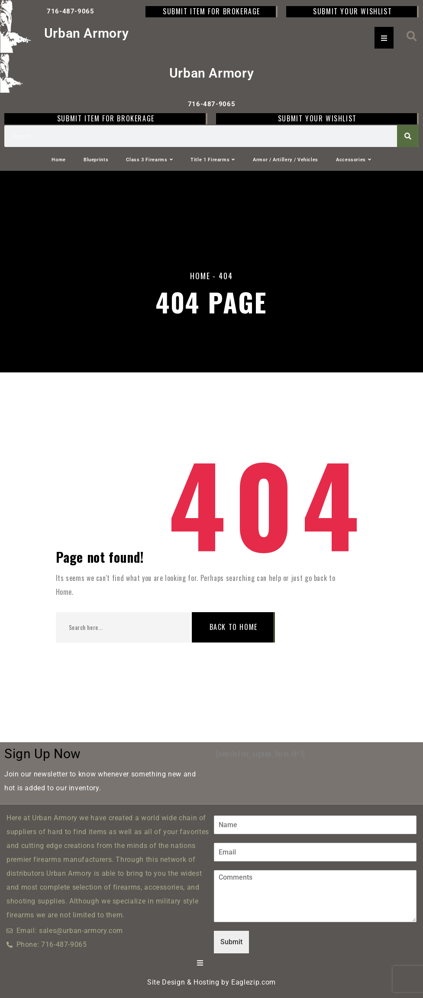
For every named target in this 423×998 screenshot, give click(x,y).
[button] (411, 36)
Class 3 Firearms (149, 160)
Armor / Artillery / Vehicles (285, 160)
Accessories (353, 160)
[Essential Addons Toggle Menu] (384, 38)
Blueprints (96, 160)
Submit (231, 942)
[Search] (408, 136)
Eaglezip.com (253, 982)
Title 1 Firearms (213, 160)
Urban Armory (86, 33)
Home (59, 160)
